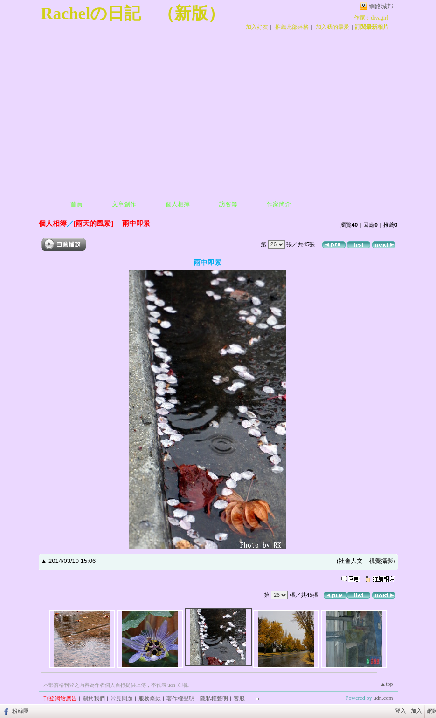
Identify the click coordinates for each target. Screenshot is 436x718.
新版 (191, 13)
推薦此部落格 (292, 27)
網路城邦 (381, 6)
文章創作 (124, 204)
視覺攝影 (381, 560)
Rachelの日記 (91, 13)
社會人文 (351, 560)
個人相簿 (178, 204)
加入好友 (257, 27)
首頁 (76, 204)
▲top (386, 684)
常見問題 (122, 698)
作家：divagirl (371, 17)
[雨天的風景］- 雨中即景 (112, 223)
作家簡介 (279, 204)
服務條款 (149, 698)
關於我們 (94, 698)
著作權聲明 (180, 698)
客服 (239, 698)
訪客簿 (228, 204)
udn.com (383, 698)
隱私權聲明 (214, 698)
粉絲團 (20, 711)
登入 (400, 711)
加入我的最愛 (332, 27)
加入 (416, 711)
